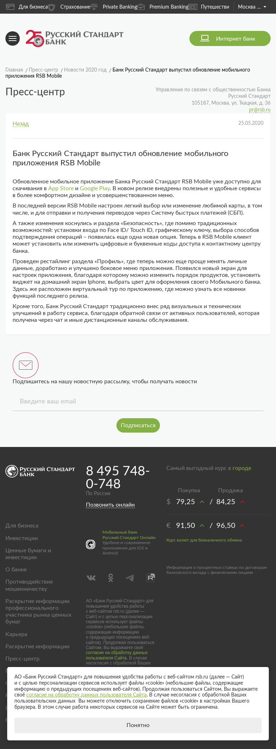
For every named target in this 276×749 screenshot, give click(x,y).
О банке (16, 569)
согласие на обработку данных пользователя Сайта (117, 655)
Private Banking (113, 7)
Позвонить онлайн (110, 505)
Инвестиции (21, 538)
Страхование (69, 7)
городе (242, 468)
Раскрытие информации (37, 646)
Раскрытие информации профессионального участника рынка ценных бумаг (38, 611)
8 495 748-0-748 (118, 478)
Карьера (16, 634)
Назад (21, 124)
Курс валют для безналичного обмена (204, 540)
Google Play (95, 188)
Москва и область (252, 7)
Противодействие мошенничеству (29, 585)
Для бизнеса (27, 7)
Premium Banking (162, 7)
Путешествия (210, 7)
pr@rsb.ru (260, 110)
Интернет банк (235, 39)
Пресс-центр (22, 659)
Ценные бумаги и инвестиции (28, 554)
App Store (61, 188)
